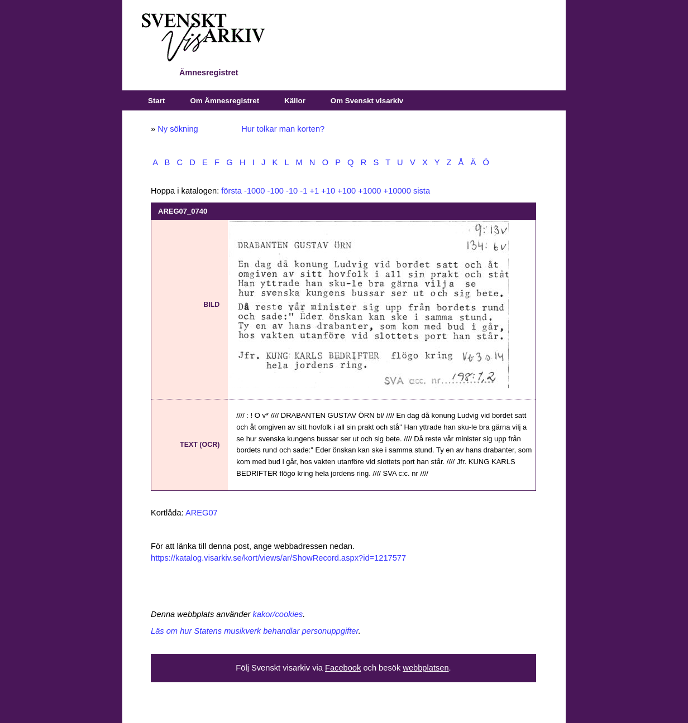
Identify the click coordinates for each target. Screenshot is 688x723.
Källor (294, 101)
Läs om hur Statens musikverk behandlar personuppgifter (255, 630)
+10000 (397, 190)
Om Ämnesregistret (224, 101)
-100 (275, 190)
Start (156, 101)
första (231, 190)
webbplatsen (425, 667)
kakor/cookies (278, 614)
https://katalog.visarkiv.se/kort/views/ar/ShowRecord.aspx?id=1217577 (278, 557)
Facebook (343, 667)
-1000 (254, 190)
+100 (346, 190)
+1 (314, 190)
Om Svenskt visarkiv (367, 101)
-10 (292, 190)
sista (421, 190)
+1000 (369, 190)
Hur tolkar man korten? (282, 128)
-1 (303, 190)
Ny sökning (177, 128)
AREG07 (201, 512)
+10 (328, 190)
